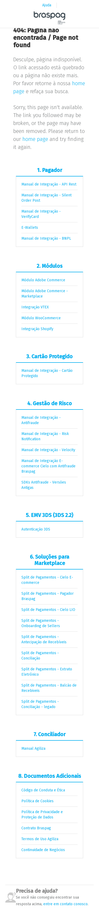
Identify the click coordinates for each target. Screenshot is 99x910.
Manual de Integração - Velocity (48, 450)
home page (35, 139)
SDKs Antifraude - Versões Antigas (43, 485)
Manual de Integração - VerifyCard (41, 214)
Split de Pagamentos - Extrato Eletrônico (46, 672)
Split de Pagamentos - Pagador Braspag (47, 596)
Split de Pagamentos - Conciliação (40, 656)
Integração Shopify (37, 329)
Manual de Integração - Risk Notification (45, 436)
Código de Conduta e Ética (43, 790)
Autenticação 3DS (35, 529)
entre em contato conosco (65, 904)
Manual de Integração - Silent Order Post (46, 198)
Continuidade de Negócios (43, 850)
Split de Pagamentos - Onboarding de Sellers (40, 623)
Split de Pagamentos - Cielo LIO (48, 609)
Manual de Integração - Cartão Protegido (47, 373)
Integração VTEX (35, 307)
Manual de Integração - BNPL (46, 238)
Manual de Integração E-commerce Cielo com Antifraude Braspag (48, 466)
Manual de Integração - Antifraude (41, 420)
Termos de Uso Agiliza (39, 839)
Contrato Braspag (36, 828)
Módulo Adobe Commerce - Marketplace (44, 294)
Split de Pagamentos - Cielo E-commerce (47, 580)
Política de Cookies (37, 801)
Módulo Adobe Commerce (43, 280)
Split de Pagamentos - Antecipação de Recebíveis (44, 639)
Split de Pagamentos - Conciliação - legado (40, 704)
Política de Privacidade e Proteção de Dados (42, 815)
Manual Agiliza (33, 748)
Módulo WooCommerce (41, 318)
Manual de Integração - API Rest (48, 184)
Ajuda (46, 5)
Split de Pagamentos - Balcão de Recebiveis (49, 688)
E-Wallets (29, 227)
